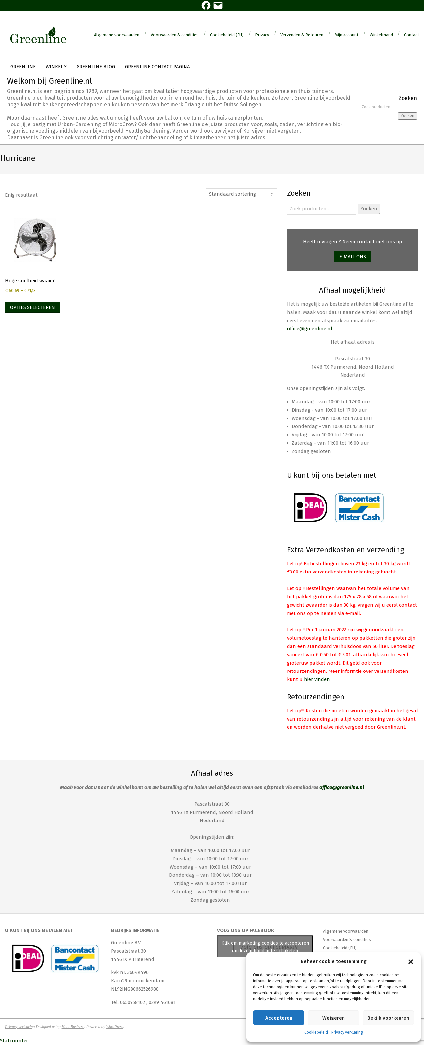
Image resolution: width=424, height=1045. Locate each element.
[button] (410, 961)
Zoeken (407, 115)
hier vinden (317, 679)
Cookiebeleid (316, 1032)
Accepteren (278, 1018)
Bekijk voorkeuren (388, 1018)
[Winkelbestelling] (241, 194)
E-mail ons (352, 257)
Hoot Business (73, 1026)
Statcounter (14, 1041)
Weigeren (333, 1018)
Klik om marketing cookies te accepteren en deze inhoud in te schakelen (265, 947)
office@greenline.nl (309, 329)
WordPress (114, 1026)
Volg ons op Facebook (245, 930)
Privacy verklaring (347, 1032)
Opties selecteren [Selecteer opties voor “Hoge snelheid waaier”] (32, 307)
